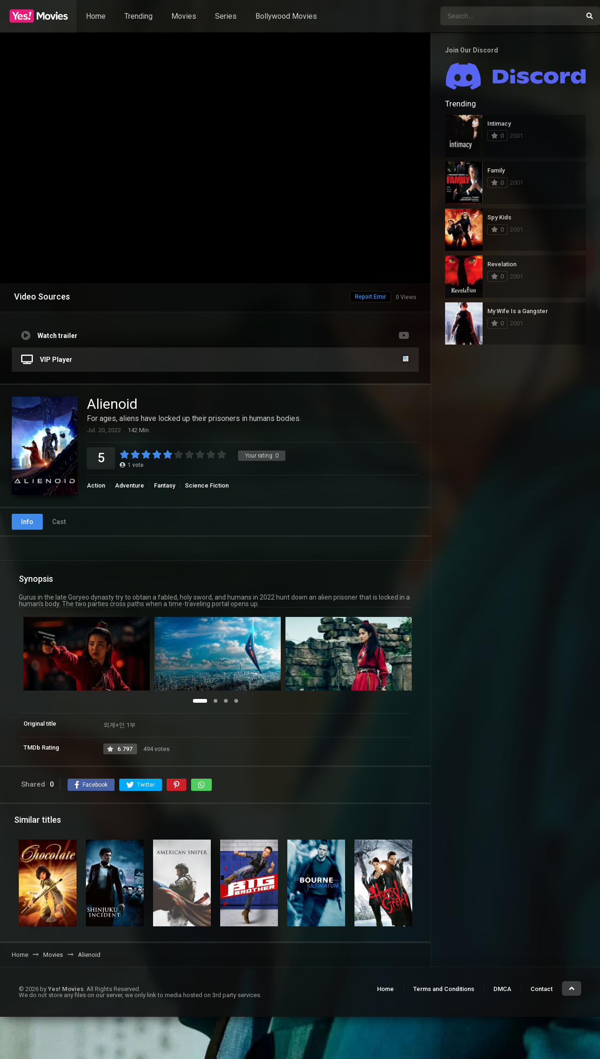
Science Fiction (207, 485)
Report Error (350, 296)
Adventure (129, 485)
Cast (59, 522)
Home (96, 16)
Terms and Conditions (443, 988)
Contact (542, 988)
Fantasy (164, 485)
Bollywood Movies (286, 16)
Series (226, 16)
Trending (138, 16)
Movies (183, 16)
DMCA (502, 988)
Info (27, 522)
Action (96, 485)
